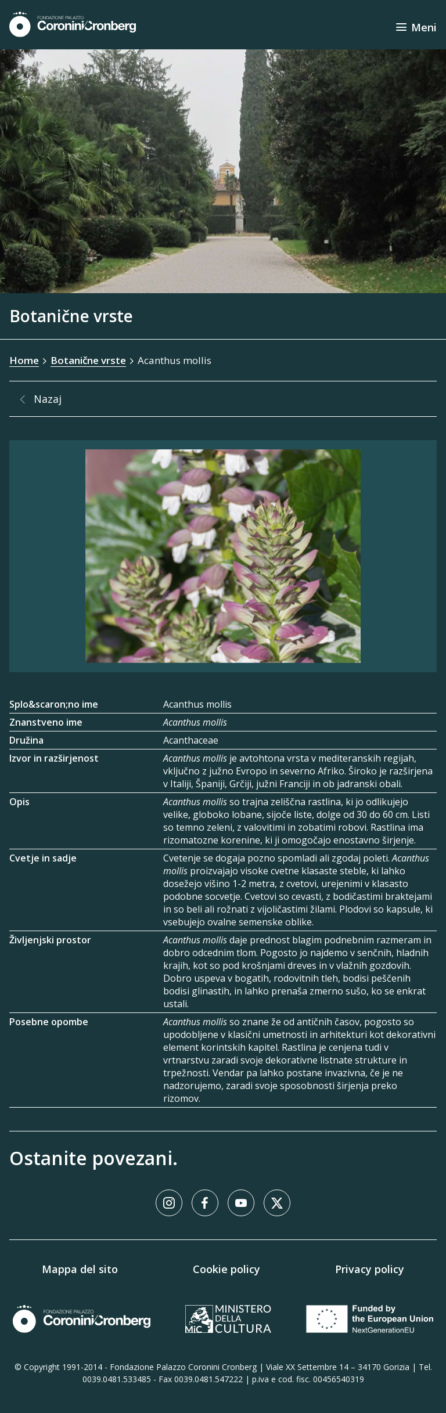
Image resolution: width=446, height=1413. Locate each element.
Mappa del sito (80, 1269)
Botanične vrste (88, 360)
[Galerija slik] (223, 556)
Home (24, 360)
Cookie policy (226, 1269)
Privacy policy (369, 1269)
